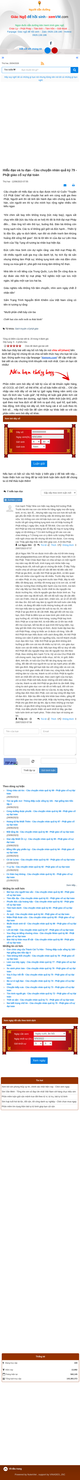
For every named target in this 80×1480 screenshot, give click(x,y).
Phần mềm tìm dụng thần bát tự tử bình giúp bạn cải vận (28, 1106)
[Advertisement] (40, 125)
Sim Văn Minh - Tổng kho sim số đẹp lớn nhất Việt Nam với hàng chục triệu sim (39, 1091)
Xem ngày (39, 1060)
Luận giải (39, 463)
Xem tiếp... (71, 885)
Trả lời (44, 545)
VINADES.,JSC (57, 1474)
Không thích (68, 545)
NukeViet (32, 1474)
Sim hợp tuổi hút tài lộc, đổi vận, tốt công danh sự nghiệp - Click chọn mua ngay (39, 1101)
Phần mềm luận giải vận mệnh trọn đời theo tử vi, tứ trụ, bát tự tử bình (34, 1096)
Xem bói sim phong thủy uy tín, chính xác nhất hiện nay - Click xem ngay (36, 1087)
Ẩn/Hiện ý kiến (13, 500)
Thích (53, 545)
